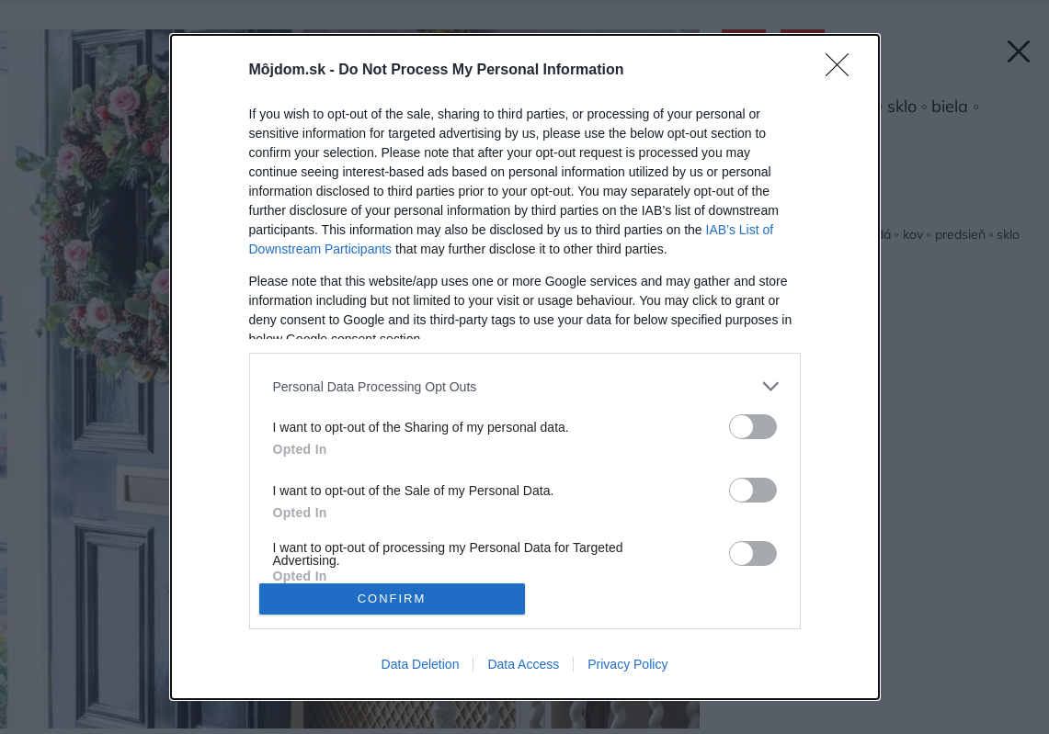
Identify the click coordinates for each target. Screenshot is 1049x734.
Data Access (523, 664)
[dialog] (525, 367)
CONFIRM (392, 598)
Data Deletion (421, 664)
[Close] (843, 70)
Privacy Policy (627, 664)
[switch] (753, 426)
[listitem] (525, 386)
